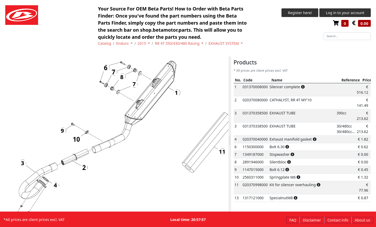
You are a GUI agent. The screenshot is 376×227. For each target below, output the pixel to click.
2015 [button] (142, 43)
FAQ (292, 220)
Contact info (337, 220)
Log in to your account (345, 12)
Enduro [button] (123, 43)
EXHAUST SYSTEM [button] (224, 43)
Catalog (104, 43)
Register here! (300, 12)
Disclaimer (312, 220)
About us (362, 220)
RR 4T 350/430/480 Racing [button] (177, 43)
